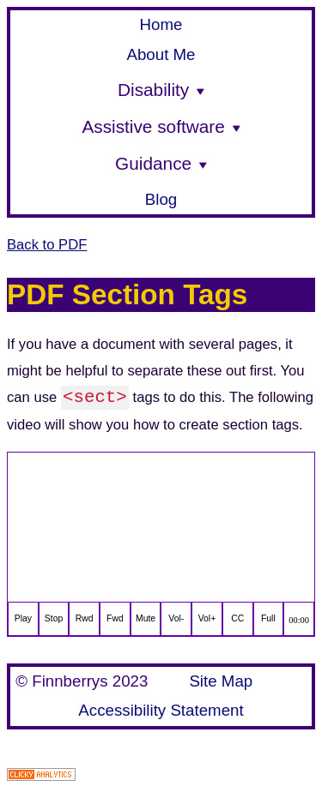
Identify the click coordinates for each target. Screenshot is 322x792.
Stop (54, 618)
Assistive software (161, 126)
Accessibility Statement (160, 710)
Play (23, 618)
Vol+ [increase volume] (207, 618)
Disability (161, 89)
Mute (145, 618)
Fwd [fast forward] (115, 618)
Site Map (220, 681)
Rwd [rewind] (85, 618)
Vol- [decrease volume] (176, 618)
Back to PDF (47, 245)
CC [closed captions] (237, 618)
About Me (160, 54)
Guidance (161, 163)
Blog (161, 199)
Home (161, 24)
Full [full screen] (268, 618)
